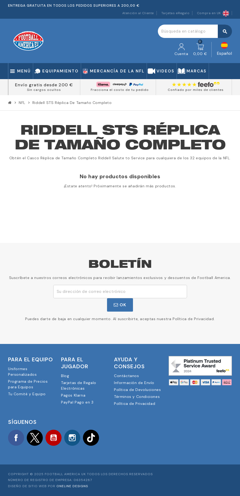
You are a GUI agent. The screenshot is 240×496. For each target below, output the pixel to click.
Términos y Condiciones (137, 396)
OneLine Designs (72, 486)
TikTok (91, 438)
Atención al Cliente (138, 13)
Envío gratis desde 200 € (44, 85)
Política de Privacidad (134, 403)
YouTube (53, 438)
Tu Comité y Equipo (27, 394)
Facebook (16, 438)
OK (120, 305)
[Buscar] (195, 31)
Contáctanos (126, 375)
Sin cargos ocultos (44, 90)
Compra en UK (213, 13)
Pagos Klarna (73, 395)
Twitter (35, 438)
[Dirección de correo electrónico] (120, 291)
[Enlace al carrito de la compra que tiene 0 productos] (200, 50)
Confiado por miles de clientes (196, 90)
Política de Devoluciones (137, 389)
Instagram (72, 438)
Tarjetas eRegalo (175, 13)
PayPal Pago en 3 (77, 402)
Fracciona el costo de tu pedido (120, 90)
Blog (65, 375)
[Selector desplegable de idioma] (224, 49)
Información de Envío (134, 382)
